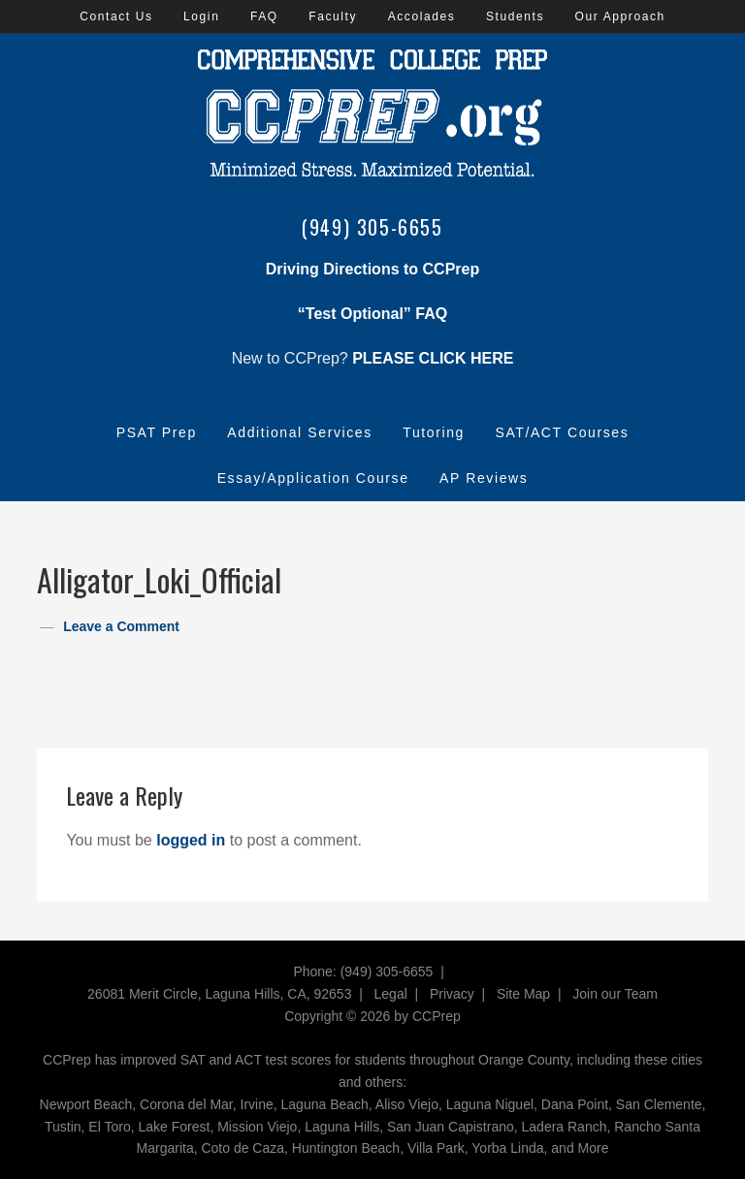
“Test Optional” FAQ (372, 313)
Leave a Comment (121, 626)
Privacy (452, 994)
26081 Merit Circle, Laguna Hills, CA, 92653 (219, 994)
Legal (390, 994)
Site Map (523, 994)
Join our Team (615, 994)
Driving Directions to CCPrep (372, 269)
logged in (190, 840)
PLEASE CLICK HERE (432, 358)
